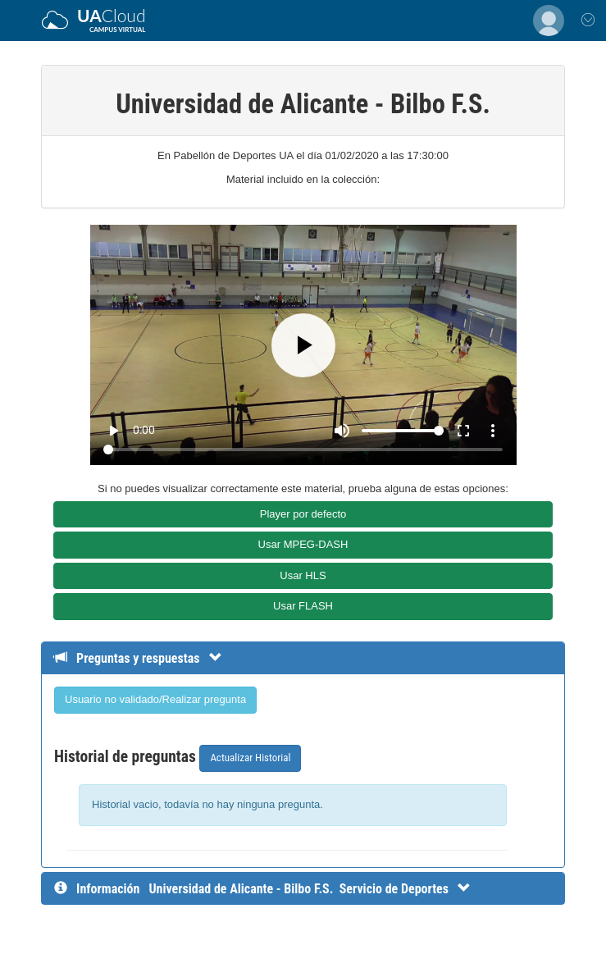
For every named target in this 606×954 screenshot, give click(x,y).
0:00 (144, 429)
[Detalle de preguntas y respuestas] (146, 658)
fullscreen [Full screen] (463, 430)
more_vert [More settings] (493, 430)
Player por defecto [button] (303, 514)
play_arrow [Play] (113, 430)
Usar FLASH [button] (303, 606)
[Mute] (342, 431)
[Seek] (303, 449)
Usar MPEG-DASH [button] (303, 544)
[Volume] (403, 431)
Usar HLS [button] (303, 575)
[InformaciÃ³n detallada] (309, 889)
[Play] (303, 345)
